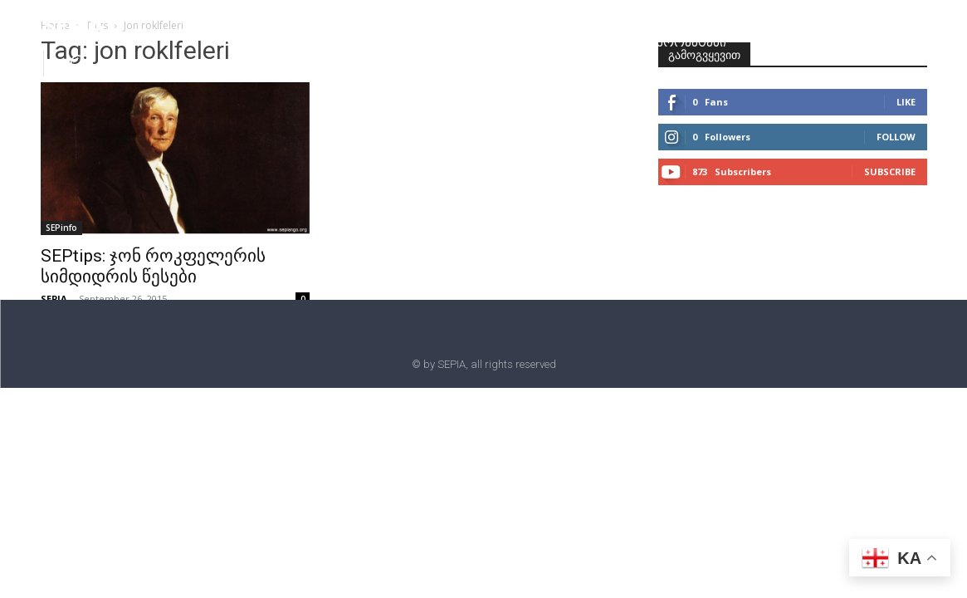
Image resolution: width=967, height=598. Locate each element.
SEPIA (54, 298)
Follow (896, 136)
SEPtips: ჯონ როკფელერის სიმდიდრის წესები (153, 266)
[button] (78, 62)
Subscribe (890, 171)
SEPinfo (61, 227)
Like (906, 102)
